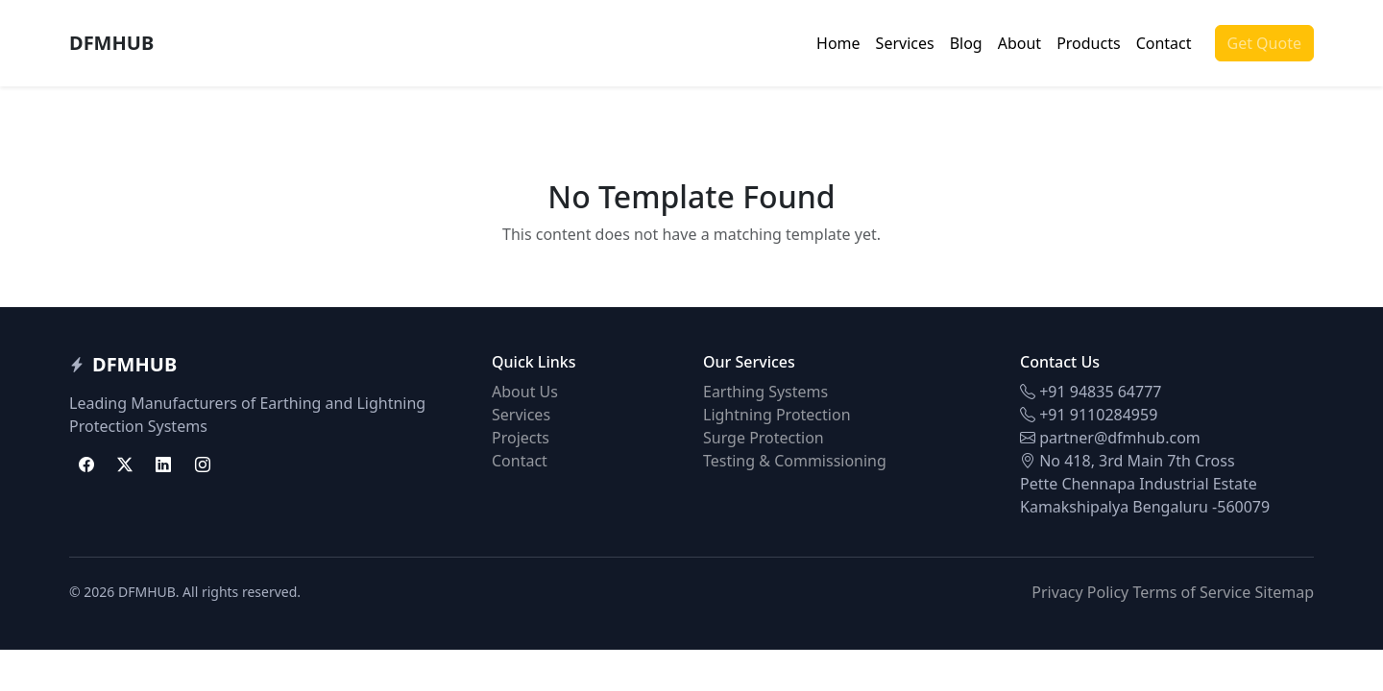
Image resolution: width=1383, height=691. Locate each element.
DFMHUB (111, 43)
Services (905, 43)
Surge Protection (763, 437)
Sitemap (1285, 592)
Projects (520, 437)
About (1019, 43)
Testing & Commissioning (794, 460)
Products (1088, 43)
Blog (966, 43)
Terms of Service (1191, 592)
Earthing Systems (765, 391)
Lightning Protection (777, 414)
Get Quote (1264, 43)
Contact (1164, 43)
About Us (525, 391)
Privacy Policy (1079, 592)
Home (838, 43)
